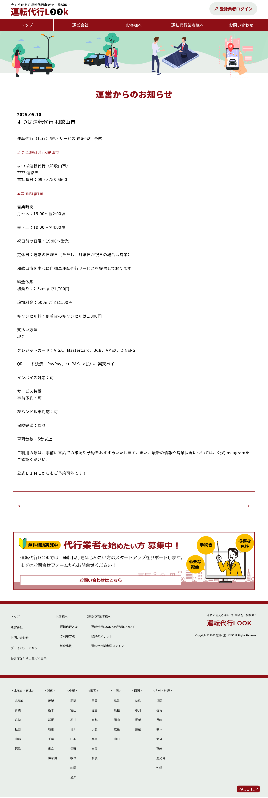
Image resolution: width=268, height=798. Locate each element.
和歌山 (96, 759)
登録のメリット (101, 637)
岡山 (117, 721)
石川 (73, 721)
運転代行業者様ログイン (107, 647)
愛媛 (138, 721)
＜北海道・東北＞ (23, 692)
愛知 (73, 778)
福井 (73, 730)
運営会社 (80, 25)
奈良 (95, 750)
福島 (18, 750)
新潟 (73, 702)
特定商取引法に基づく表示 (29, 660)
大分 (159, 740)
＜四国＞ (137, 692)
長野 (73, 750)
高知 (138, 730)
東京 (51, 750)
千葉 (51, 740)
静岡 (73, 769)
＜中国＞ (116, 692)
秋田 (18, 730)
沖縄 (159, 769)
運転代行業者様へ (187, 25)
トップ (27, 25)
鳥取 (117, 702)
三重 (95, 702)
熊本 (159, 730)
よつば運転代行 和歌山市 (40, 152)
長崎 (159, 721)
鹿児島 (160, 759)
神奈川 (52, 759)
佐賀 (159, 711)
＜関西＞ (93, 692)
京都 (95, 721)
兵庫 (95, 740)
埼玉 (51, 730)
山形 (18, 740)
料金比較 (66, 647)
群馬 (51, 721)
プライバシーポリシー (26, 649)
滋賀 (95, 711)
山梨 (73, 740)
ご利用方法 (67, 637)
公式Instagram (31, 193)
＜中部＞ (72, 692)
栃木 (51, 711)
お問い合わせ (241, 25)
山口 (117, 740)
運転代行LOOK (232, 622)
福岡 (159, 702)
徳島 (138, 702)
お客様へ (134, 25)
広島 (117, 730)
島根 (117, 711)
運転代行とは (69, 628)
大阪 (95, 730)
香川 (138, 711)
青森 (18, 711)
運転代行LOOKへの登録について (113, 628)
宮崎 (159, 750)
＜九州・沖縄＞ (162, 692)
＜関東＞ (50, 692)
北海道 (19, 702)
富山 (73, 711)
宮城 (18, 721)
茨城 (51, 702)
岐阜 (73, 759)
